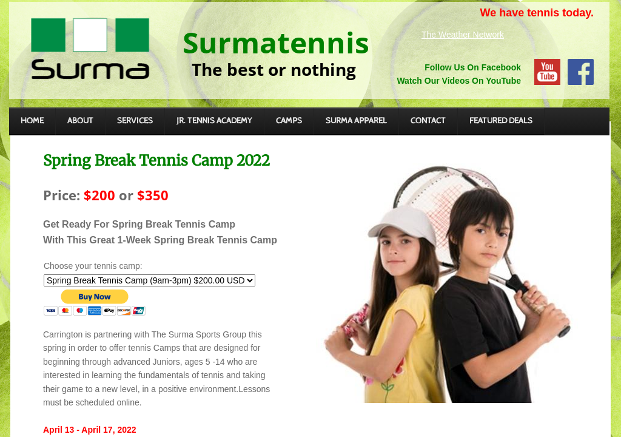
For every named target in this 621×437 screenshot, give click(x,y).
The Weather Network (462, 34)
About (80, 121)
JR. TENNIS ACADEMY (214, 121)
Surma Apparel (356, 121)
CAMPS (289, 121)
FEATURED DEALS (500, 121)
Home (32, 121)
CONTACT (428, 121)
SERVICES (135, 121)
